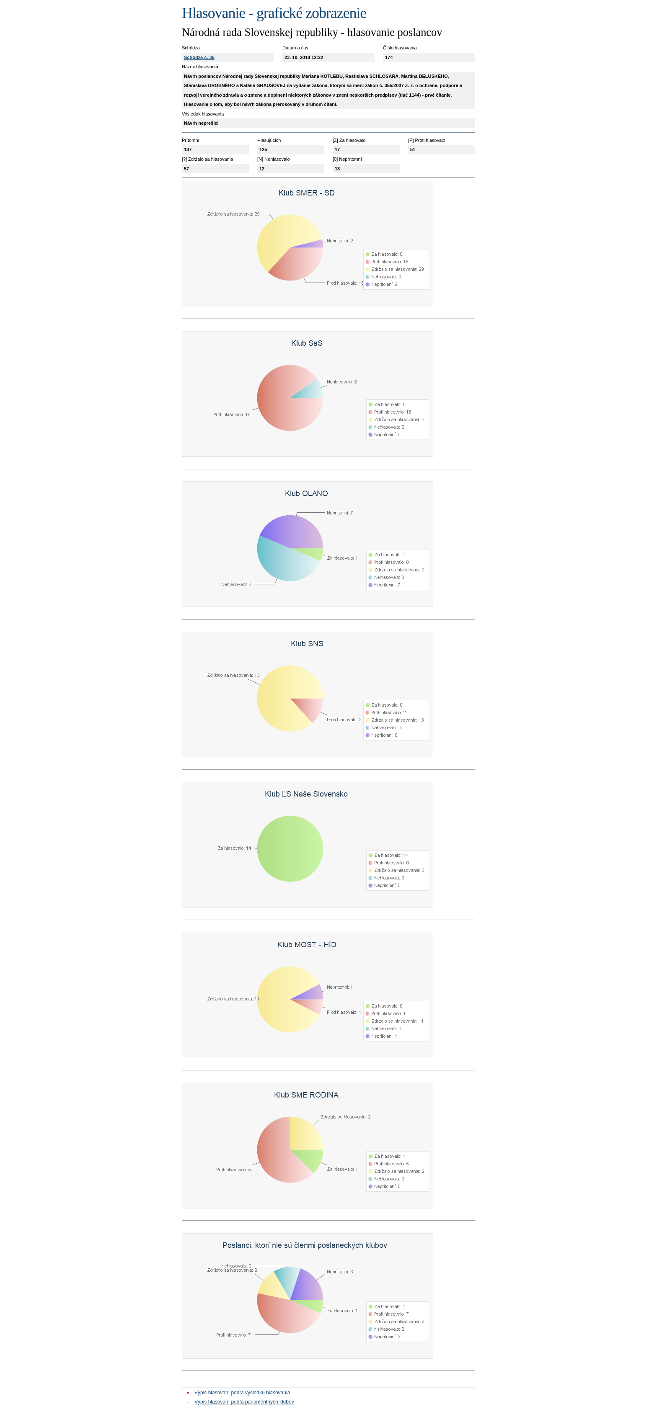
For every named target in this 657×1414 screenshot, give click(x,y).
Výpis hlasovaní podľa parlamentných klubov (244, 1402)
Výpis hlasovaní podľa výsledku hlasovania (242, 1393)
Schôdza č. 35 (199, 57)
